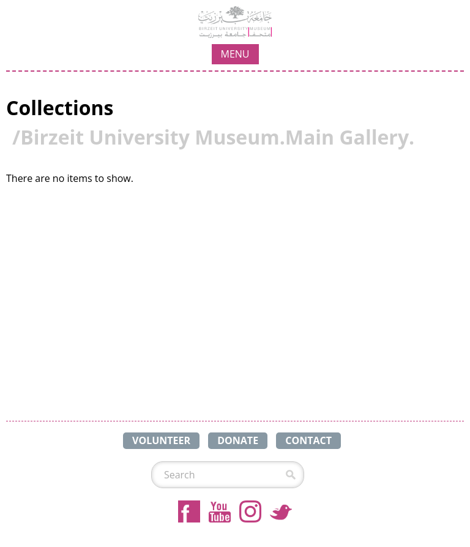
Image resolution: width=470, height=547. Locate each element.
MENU (235, 54)
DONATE (237, 440)
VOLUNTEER (161, 440)
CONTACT (308, 440)
